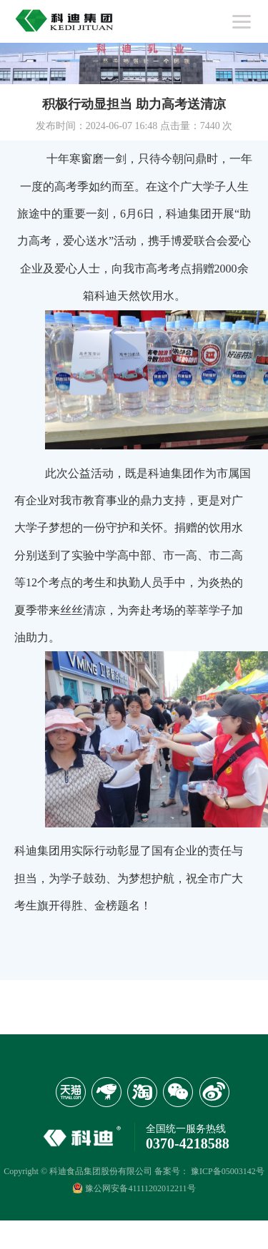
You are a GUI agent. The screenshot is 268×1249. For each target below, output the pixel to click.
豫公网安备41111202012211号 (133, 1188)
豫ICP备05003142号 (227, 1171)
